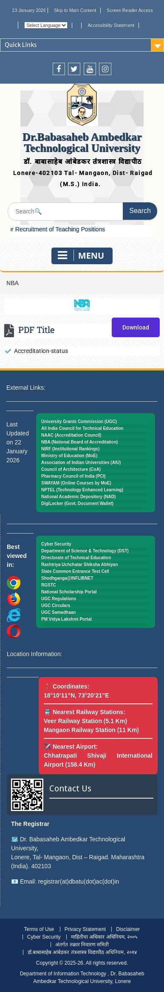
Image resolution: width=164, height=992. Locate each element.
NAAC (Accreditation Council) (71, 435)
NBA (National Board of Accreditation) (79, 442)
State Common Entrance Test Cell (75, 571)
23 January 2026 (29, 10)
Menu (81, 255)
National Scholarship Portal (69, 591)
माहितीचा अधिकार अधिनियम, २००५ (104, 936)
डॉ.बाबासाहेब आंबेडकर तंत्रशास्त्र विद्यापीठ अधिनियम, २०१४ (82, 952)
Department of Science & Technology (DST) (85, 551)
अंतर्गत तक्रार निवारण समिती (82, 944)
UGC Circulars (55, 605)
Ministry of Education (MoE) (69, 455)
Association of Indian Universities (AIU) (81, 462)
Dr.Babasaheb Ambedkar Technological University (82, 142)
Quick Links (21, 45)
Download (135, 327)
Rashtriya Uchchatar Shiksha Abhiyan (79, 564)
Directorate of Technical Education (76, 557)
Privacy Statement (85, 929)
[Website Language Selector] (46, 25)
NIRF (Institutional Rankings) (70, 448)
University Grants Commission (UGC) (79, 421)
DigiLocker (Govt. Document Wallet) (77, 503)
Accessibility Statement (111, 25)
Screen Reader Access (130, 10)
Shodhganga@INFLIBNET (67, 578)
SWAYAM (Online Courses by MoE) (76, 483)
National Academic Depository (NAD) (78, 496)
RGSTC (48, 585)
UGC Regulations (58, 598)
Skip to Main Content (75, 10)
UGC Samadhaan (58, 612)
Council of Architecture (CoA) (71, 469)
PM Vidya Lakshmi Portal (66, 619)
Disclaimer (128, 929)
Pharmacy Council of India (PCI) (73, 476)
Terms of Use (39, 929)
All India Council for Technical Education (82, 428)
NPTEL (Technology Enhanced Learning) (82, 489)
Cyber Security (56, 544)
